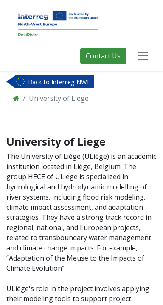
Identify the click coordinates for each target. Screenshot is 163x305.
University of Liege (59, 98)
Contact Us (103, 56)
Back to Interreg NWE (59, 82)
